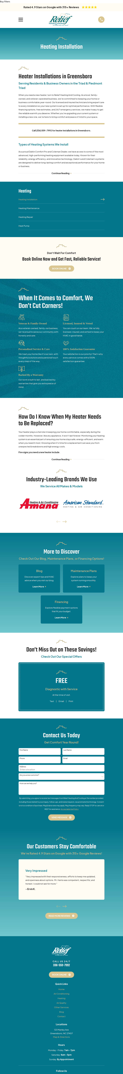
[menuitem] (61, 201)
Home (61, 989)
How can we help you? (28, 784)
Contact (61, 1016)
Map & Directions (61, 1037)
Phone (22, 759)
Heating (61, 998)
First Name (24, 750)
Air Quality (61, 1003)
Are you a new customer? (29, 775)
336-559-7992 (61, 965)
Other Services (61, 1007)
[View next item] (64, 522)
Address (23, 767)
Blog (61, 1012)
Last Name (67, 750)
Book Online (61, 268)
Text (52, 701)
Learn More (39, 587)
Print (71, 701)
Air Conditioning (61, 994)
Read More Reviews (61, 916)
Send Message (61, 818)
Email (61, 701)
